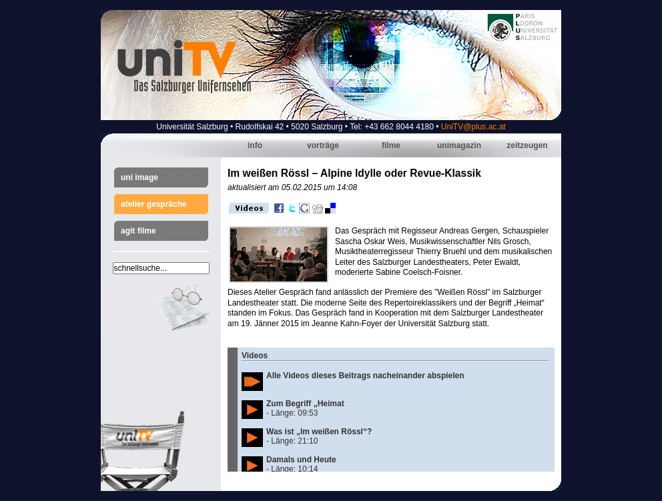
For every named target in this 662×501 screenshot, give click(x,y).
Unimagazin (459, 145)
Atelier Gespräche (154, 204)
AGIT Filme (138, 230)
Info (255, 145)
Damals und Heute (301, 459)
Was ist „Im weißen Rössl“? (319, 431)
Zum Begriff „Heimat (305, 403)
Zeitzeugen (527, 145)
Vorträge (323, 145)
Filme (391, 145)
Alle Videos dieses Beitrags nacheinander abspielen (365, 375)
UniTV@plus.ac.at (473, 126)
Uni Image (139, 177)
